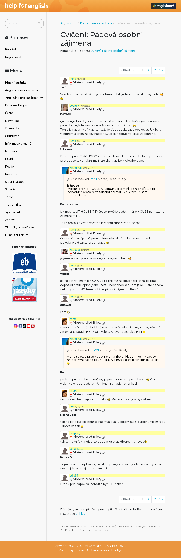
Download (12, 120)
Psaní (9, 158)
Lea (76, 406)
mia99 (73, 319)
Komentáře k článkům (96, 23)
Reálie (9, 166)
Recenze (11, 174)
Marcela (79, 249)
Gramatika (12, 128)
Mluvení (11, 151)
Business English (16, 105)
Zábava (10, 220)
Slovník (10, 189)
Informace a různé (18, 143)
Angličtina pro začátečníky (24, 97)
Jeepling (75, 433)
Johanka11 (76, 448)
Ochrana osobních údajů (104, 550)
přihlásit (81, 513)
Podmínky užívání (72, 550)
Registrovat (13, 57)
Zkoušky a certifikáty (20, 227)
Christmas (12, 136)
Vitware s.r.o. (93, 546)
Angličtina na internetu (21, 90)
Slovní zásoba (14, 181)
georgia (80, 105)
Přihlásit (10, 49)
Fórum (71, 23)
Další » (158, 70)
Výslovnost (12, 212)
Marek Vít (82, 167)
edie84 (74, 475)
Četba (9, 113)
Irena (77, 78)
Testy (9, 197)
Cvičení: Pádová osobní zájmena (113, 50)
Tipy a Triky (13, 204)
